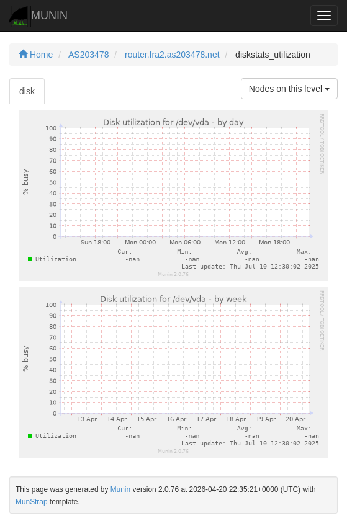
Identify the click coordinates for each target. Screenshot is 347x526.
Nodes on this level (289, 89)
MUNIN (38, 16)
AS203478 (88, 55)
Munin (120, 489)
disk (27, 91)
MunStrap (32, 501)
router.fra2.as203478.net (172, 55)
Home (36, 55)
